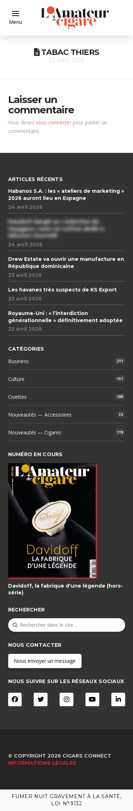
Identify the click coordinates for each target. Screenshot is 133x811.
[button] (15, 17)
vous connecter (53, 122)
